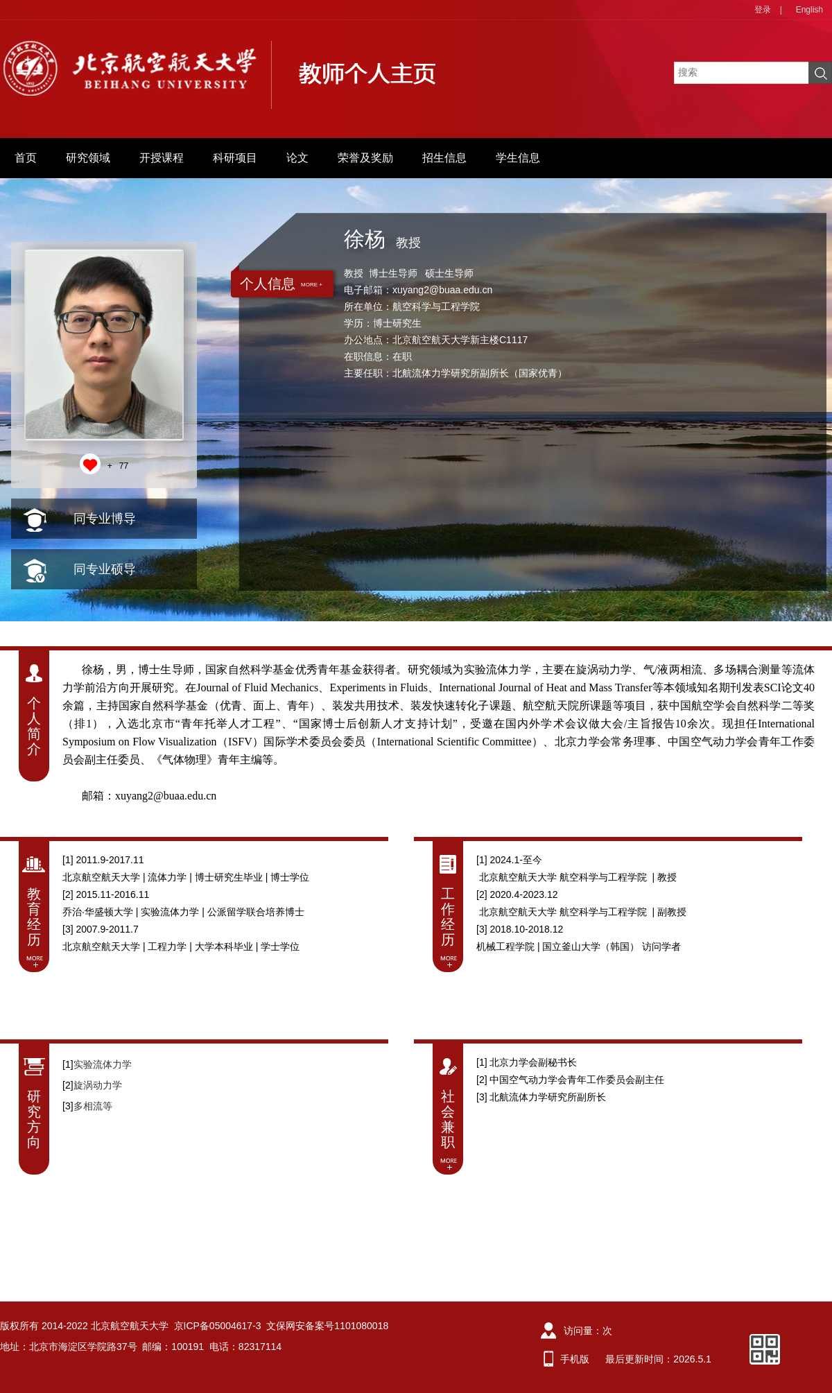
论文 (297, 158)
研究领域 (88, 158)
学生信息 (518, 158)
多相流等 (92, 1105)
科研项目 (235, 158)
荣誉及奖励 (365, 158)
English (809, 10)
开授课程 (161, 158)
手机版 (574, 1359)
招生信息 (444, 158)
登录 (762, 10)
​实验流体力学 (102, 1064)
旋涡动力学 (97, 1085)
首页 (26, 158)
